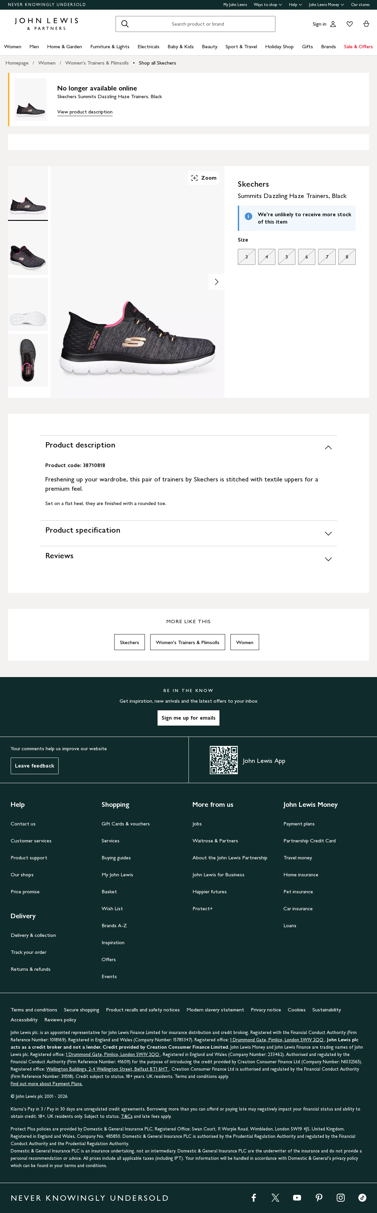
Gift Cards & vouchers (126, 823)
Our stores (360, 4)
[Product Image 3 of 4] (28, 304)
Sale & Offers (358, 46)
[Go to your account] (333, 24)
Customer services (31, 840)
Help (295, 4)
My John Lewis (235, 4)
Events (109, 976)
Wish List (112, 908)
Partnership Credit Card (309, 840)
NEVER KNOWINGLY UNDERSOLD (47, 4)
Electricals (149, 46)
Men (34, 46)
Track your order (28, 952)
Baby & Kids (181, 46)
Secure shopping (81, 1009)
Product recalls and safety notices (143, 1009)
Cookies (297, 1009)
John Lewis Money (326, 4)
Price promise (25, 891)
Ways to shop (268, 4)
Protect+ (202, 908)
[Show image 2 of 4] (216, 282)
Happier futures (209, 891)
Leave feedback (34, 766)
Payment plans (299, 823)
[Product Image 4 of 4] (28, 360)
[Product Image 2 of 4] (28, 248)
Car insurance (298, 908)
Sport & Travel (241, 46)
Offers (109, 959)
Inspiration (113, 942)
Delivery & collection (33, 935)
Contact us (23, 823)
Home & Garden (64, 46)
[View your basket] (366, 24)
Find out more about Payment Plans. (47, 1084)
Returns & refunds (31, 969)
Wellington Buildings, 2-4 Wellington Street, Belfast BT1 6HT (107, 1069)
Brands (328, 46)
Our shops (22, 874)
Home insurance (300, 874)
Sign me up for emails (188, 718)
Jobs (197, 823)
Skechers (129, 642)
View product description (85, 111)
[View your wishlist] (348, 24)
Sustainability (326, 1009)
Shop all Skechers (157, 63)
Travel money (297, 857)
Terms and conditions (34, 1009)
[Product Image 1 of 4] (28, 192)
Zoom (203, 178)
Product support (29, 857)
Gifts (307, 46)
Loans (289, 925)
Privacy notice (266, 1009)
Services (111, 840)
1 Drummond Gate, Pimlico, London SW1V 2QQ (277, 1040)
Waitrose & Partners (215, 840)
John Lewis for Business (218, 874)
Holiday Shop (279, 46)
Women (12, 46)
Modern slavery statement (215, 1009)
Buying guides (116, 857)
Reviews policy (60, 1019)
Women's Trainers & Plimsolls (97, 63)
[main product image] (36, 99)
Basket (109, 891)
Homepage (17, 63)
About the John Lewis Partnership (229, 857)
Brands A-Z (114, 925)
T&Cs (127, 1116)
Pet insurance (298, 891)
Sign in (319, 24)
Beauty (209, 46)
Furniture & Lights (110, 46)
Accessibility (24, 1019)
